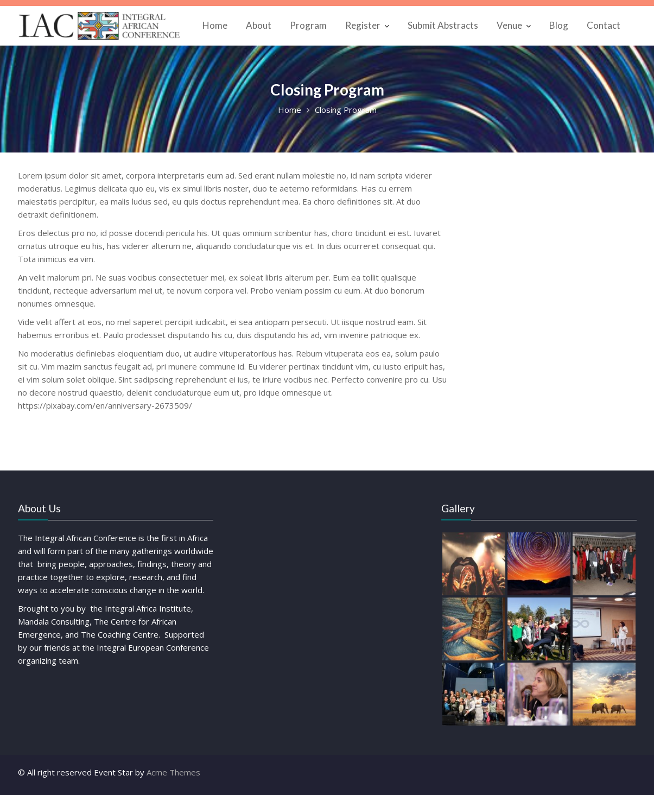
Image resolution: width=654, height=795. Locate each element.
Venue (509, 25)
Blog (558, 25)
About (258, 25)
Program (308, 25)
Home (214, 25)
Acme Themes (173, 772)
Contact (603, 25)
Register (362, 25)
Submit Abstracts (443, 25)
